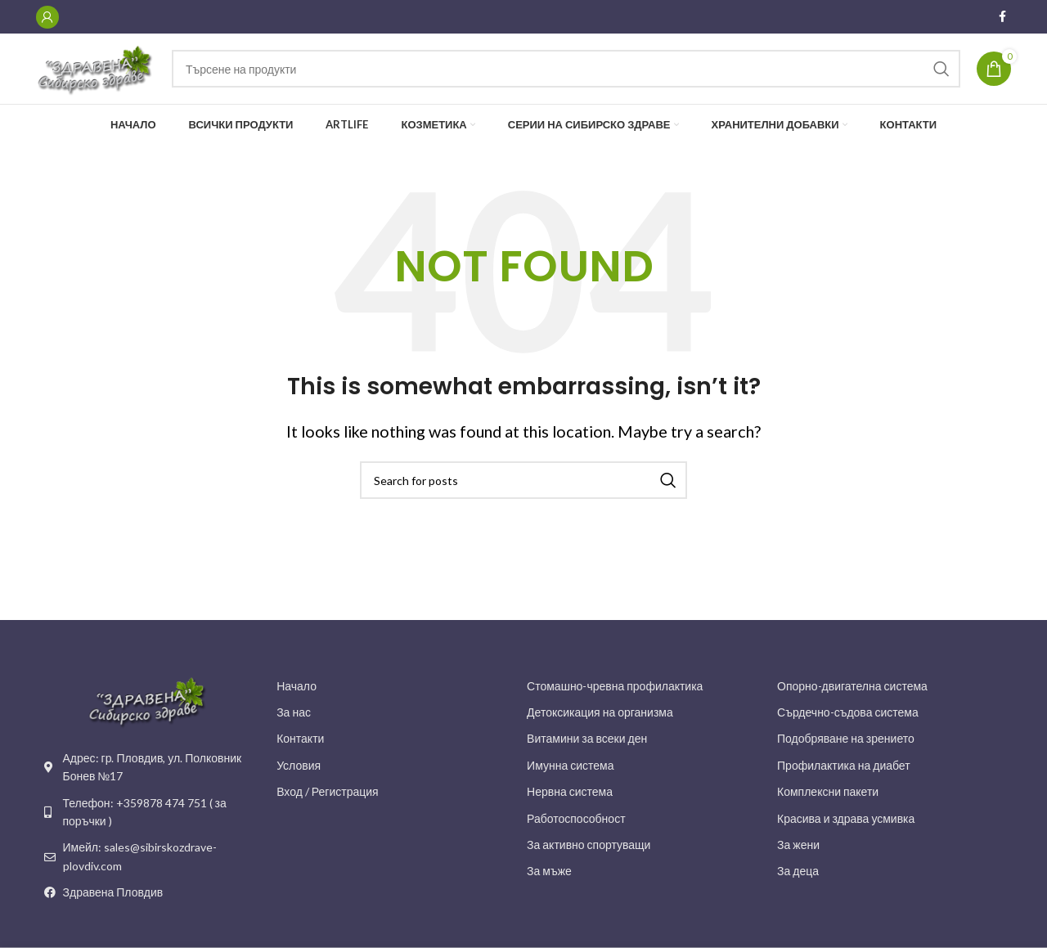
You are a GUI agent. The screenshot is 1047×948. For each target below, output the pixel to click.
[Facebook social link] (1002, 18)
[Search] (580, 77)
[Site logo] (110, 75)
